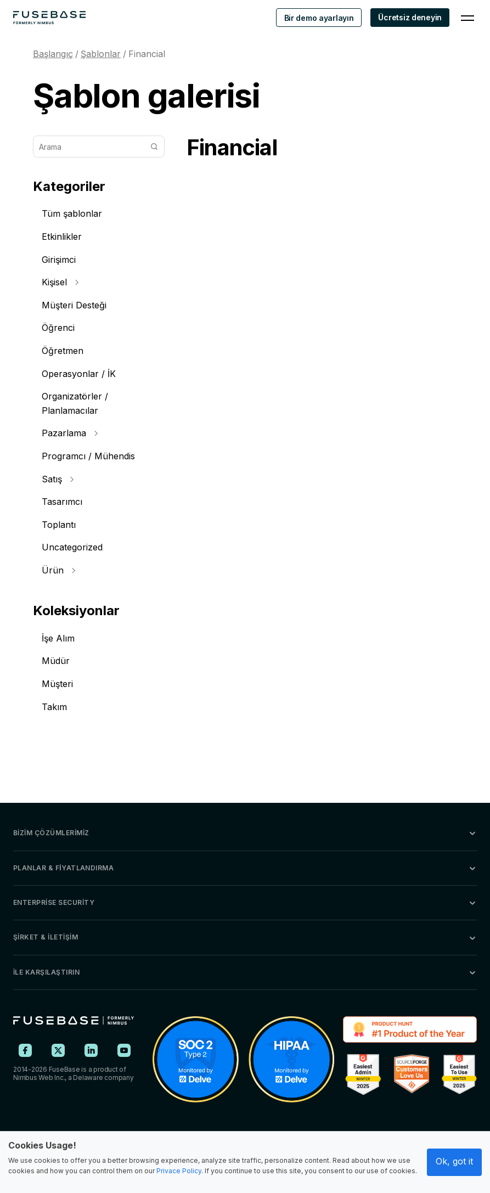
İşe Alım (58, 638)
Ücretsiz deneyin (410, 17)
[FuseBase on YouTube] (124, 1050)
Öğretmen (62, 350)
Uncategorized (72, 547)
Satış (58, 479)
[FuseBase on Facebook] (25, 1050)
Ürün (58, 570)
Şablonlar (101, 53)
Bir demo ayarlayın (319, 17)
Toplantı (59, 524)
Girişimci (59, 259)
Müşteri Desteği (74, 305)
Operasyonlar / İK (79, 373)
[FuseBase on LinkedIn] (91, 1050)
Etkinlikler (62, 236)
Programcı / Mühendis (88, 456)
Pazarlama (70, 432)
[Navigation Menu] (467, 17)
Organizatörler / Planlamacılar (75, 403)
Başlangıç (53, 53)
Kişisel (60, 282)
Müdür (56, 660)
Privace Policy (178, 1171)
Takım (54, 706)
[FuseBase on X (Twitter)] (58, 1050)
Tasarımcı (62, 501)
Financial (146, 53)
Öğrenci (58, 327)
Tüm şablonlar (72, 213)
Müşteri (57, 683)
